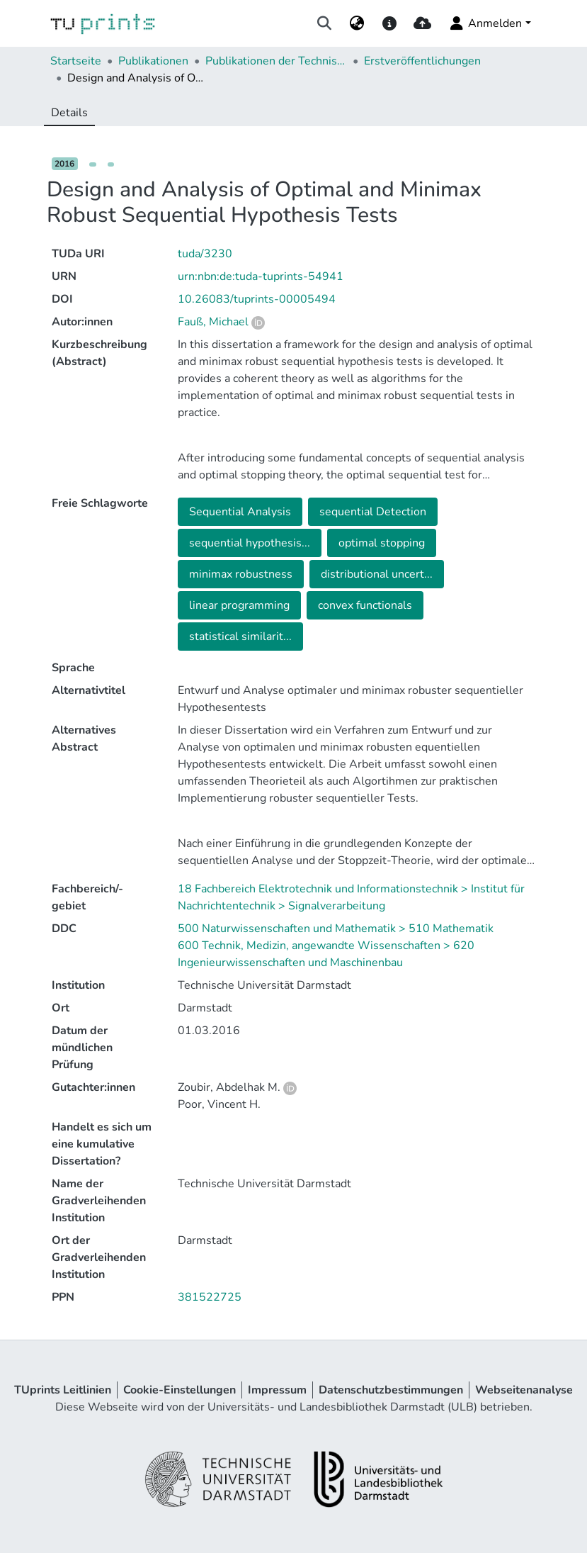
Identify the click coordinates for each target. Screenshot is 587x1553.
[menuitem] (356, 23)
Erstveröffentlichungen (422, 61)
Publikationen (153, 61)
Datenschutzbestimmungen (391, 1390)
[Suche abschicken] (324, 23)
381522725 (209, 1297)
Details (69, 112)
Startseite (75, 61)
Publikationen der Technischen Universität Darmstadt (276, 61)
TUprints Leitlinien (62, 1390)
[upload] (422, 23)
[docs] (390, 23)
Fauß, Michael (213, 322)
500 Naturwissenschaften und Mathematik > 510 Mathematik (336, 928)
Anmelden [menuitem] (485, 23)
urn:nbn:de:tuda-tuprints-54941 (260, 276)
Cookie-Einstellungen (179, 1390)
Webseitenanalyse (524, 1390)
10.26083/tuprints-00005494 (257, 299)
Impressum (277, 1390)
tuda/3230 (205, 254)
